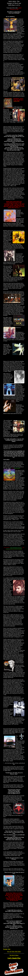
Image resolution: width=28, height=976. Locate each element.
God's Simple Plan (14, 958)
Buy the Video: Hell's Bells (14, 951)
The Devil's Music (13, 955)
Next (9, 949)
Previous (5, 949)
